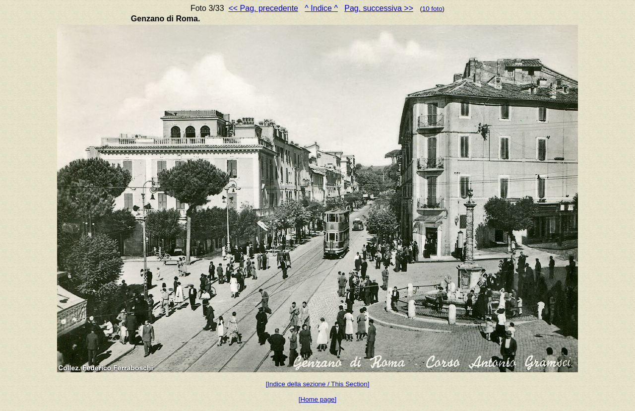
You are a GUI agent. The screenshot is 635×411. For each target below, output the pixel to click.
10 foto (432, 8)
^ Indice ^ (321, 8)
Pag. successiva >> (378, 8)
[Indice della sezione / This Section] (318, 384)
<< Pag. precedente (263, 8)
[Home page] (317, 399)
